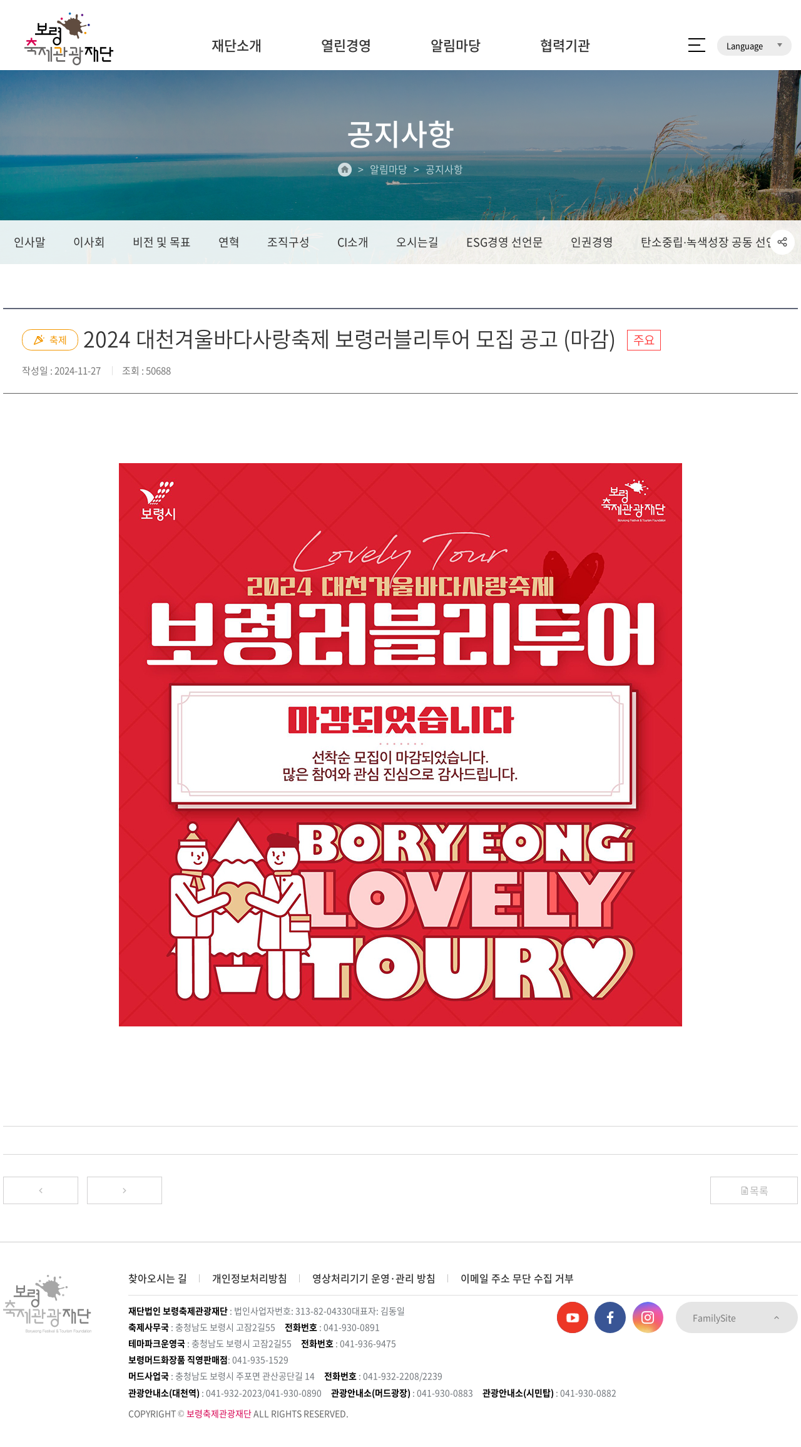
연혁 (229, 241)
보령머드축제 (594, 9)
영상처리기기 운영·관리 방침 (374, 1278)
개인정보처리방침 (249, 1278)
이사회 (89, 241)
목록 (754, 1190)
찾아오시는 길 (157, 1278)
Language (754, 45)
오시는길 (417, 241)
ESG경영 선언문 (504, 241)
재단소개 (237, 44)
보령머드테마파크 (749, 9)
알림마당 (456, 44)
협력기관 (565, 44)
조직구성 (288, 241)
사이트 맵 (696, 45)
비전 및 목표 (162, 241)
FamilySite (737, 1317)
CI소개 (353, 241)
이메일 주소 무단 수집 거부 (517, 1278)
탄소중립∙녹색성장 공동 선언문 (714, 241)
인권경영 (592, 241)
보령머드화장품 (668, 9)
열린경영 (346, 44)
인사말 (30, 241)
